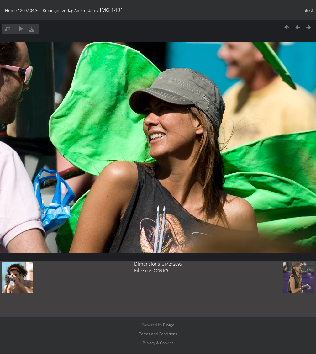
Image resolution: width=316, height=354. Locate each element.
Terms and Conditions (158, 333)
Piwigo (168, 324)
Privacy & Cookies (158, 343)
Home (11, 10)
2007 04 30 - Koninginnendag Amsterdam (58, 10)
